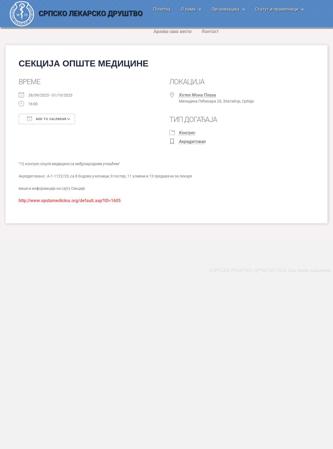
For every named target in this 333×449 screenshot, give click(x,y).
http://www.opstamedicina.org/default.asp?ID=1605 (70, 200)
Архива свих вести (171, 31)
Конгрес (187, 132)
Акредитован (192, 141)
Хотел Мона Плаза (197, 95)
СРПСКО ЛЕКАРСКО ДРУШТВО (91, 13)
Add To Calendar (46, 118)
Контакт (207, 31)
